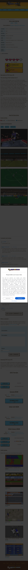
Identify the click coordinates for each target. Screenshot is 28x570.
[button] (14, 301)
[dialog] (14, 285)
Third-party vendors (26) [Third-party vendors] (13, 285)
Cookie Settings (5, 295)
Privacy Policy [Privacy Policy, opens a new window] (12, 295)
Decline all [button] (8, 298)
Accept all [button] (20, 298)
